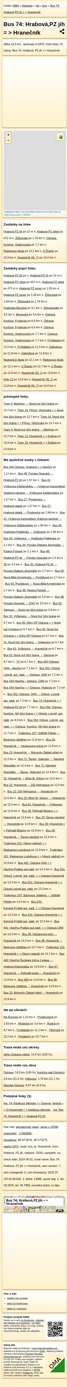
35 (5, 564)
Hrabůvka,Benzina (15, 307)
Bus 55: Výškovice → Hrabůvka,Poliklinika (30, 538)
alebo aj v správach (16, 1308)
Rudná (51, 1023)
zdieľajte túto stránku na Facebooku (24, 1321)
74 (29, 1096)
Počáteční (24, 1036)
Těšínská (54, 1030)
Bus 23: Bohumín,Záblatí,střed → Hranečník (31, 992)
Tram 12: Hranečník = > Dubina (37, 436)
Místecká (24, 1023)
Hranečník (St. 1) (32, 372)
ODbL (42, 1351)
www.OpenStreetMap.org (44, 1348)
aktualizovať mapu (27, 1126)
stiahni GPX (11, 1146)
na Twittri (35, 1323)
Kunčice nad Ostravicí (51, 1072)
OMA (15, 5)
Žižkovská (21, 238)
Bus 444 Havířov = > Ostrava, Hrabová (28, 687)
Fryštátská (53, 340)
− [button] (8, 140)
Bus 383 (23, 979)
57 (18, 661)
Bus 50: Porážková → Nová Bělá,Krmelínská (33, 583)
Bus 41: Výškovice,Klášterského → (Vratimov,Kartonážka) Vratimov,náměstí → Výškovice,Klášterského (34, 487)
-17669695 (25, 1133)
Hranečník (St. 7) (28, 257)
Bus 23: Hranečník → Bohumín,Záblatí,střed (31, 752)
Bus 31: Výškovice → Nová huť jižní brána (30, 616)
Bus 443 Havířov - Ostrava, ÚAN (24, 681)
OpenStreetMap (28, 212)
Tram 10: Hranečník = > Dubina (37, 442)
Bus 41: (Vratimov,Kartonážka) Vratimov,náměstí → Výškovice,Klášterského (34, 519)
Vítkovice (30, 1078)
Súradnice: (10, 1140)
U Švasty (48, 251)
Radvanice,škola (14, 251)
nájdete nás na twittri (17, 1298)
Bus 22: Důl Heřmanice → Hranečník (30, 791)
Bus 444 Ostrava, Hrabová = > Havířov (28, 467)
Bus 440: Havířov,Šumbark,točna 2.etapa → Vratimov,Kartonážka (34, 960)
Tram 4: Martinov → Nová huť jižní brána (29, 403)
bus (44, 5)
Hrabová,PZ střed (48, 231)
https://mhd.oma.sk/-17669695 (17, 215)
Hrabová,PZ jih (13, 231)
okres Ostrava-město (17, 1054)
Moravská (22, 314)
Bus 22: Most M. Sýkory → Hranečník (41, 798)
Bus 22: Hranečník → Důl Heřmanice (27, 785)
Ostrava (8, 1072)
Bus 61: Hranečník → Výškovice (42, 804)
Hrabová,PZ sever (30, 288)
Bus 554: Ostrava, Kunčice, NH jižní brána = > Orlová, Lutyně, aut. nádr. (33, 714)
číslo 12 (8, 379)
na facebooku (27, 1320)
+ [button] (8, 135)
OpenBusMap (47, 212)
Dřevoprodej (51, 307)
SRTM (37, 1370)
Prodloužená (45, 1017)
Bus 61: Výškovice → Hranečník (27, 648)
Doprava (27, 5)
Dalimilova (55, 346)
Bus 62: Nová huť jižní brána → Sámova (29, 655)
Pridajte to (28, 1372)
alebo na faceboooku (17, 1303)
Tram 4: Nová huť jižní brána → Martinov (29, 429)
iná (37, 5)
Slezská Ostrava (14, 1085)
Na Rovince (11, 1017)
